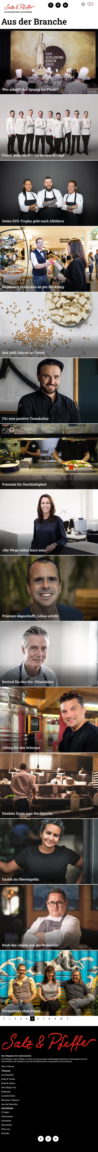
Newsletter (6, 1124)
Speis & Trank (8, 1079)
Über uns (5, 1129)
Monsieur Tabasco (10, 1100)
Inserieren (6, 1120)
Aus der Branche (9, 1104)
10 (61, 1018)
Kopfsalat (6, 1091)
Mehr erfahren (7, 1066)
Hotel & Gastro (8, 1083)
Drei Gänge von (8, 1087)
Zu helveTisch (8, 1095)
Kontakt (5, 1133)
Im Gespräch (7, 1074)
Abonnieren (7, 1116)
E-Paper (5, 1112)
